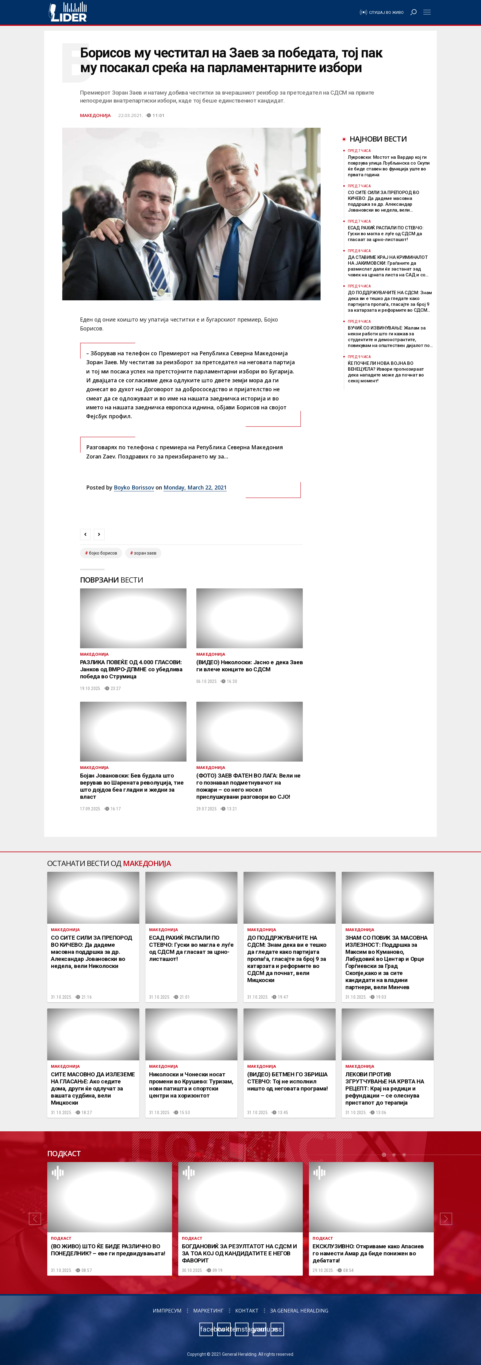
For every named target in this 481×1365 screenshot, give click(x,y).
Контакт (247, 1310)
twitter (224, 1329)
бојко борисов (103, 553)
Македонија (95, 115)
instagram (242, 1329)
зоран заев (145, 553)
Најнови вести (378, 139)
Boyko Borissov (134, 487)
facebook (206, 1329)
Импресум (167, 1310)
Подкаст (64, 1153)
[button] (35, 1219)
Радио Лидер (67, 12)
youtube (259, 1329)
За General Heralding (299, 1310)
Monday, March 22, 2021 (195, 487)
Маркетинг (208, 1310)
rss (277, 1329)
